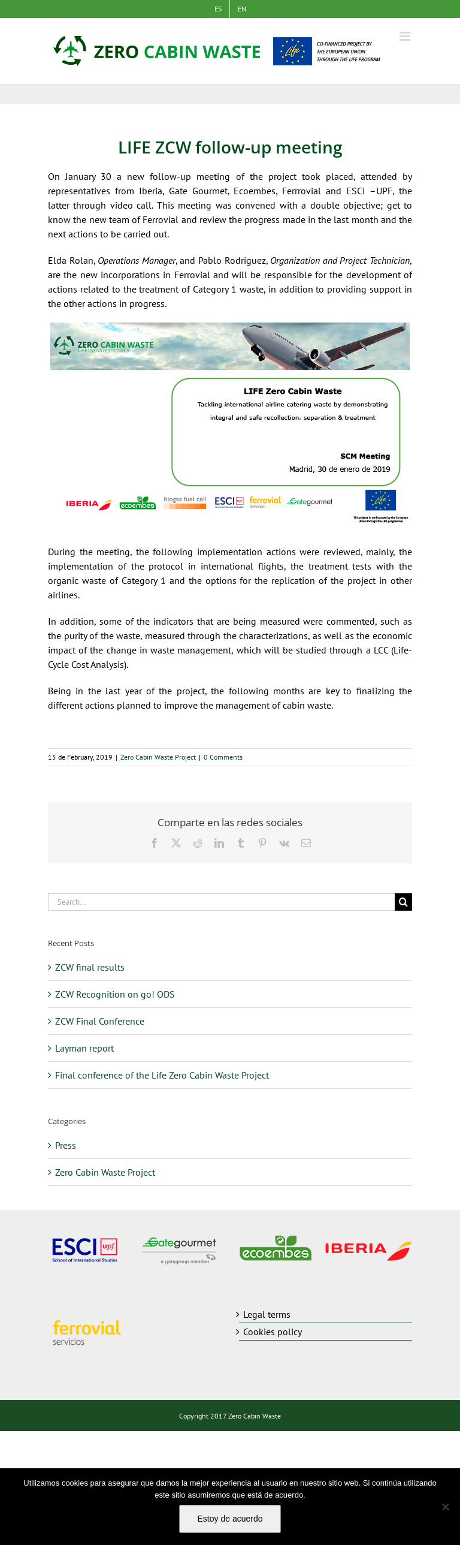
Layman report (84, 1048)
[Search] (403, 902)
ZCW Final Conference (99, 1021)
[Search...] (221, 902)
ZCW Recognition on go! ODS (115, 994)
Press (65, 1145)
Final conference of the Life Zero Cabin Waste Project (162, 1075)
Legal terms (266, 1314)
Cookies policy (272, 1332)
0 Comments (223, 756)
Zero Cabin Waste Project (158, 756)
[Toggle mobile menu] (406, 36)
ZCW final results (90, 967)
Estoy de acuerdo (230, 1518)
